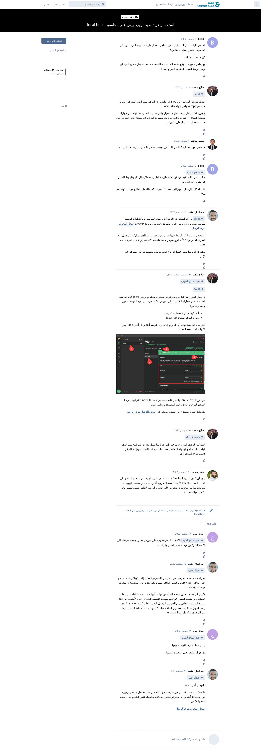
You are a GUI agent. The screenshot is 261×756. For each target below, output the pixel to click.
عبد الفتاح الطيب (190, 281)
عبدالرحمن (194, 570)
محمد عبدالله (192, 437)
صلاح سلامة (193, 172)
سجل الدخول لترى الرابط (141, 412)
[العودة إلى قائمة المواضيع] (257, 4)
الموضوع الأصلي (58, 50)
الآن (64, 106)
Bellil (196, 94)
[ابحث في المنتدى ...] (87, 4)
